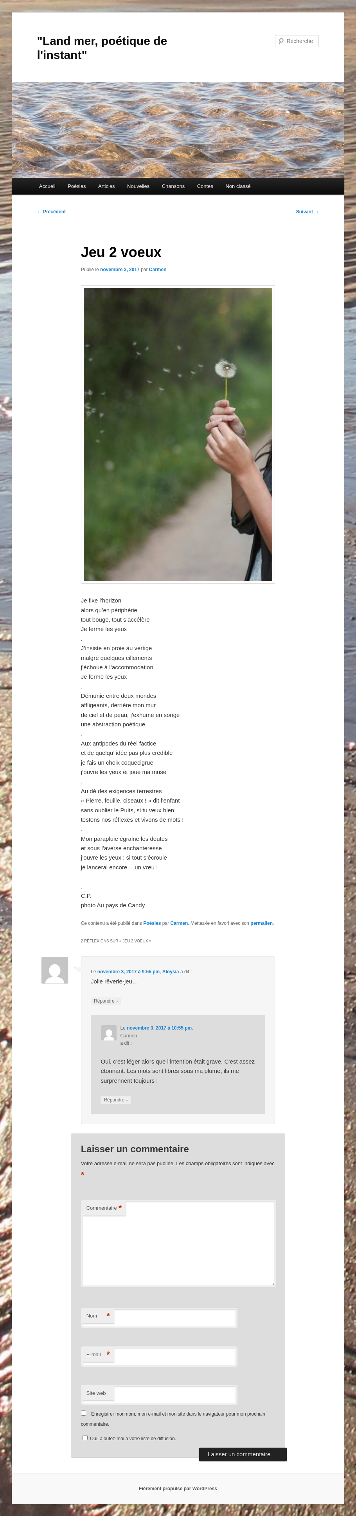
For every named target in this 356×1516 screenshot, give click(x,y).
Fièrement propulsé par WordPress (178, 1488)
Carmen (158, 269)
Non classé (237, 186)
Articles (106, 186)
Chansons (173, 186)
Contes (205, 186)
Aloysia (170, 971)
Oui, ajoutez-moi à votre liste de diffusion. (129, 1438)
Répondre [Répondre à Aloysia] (106, 1001)
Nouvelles (138, 186)
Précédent (51, 212)
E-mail (98, 1354)
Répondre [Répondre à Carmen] (116, 1100)
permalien (261, 923)
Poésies (77, 186)
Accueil (47, 186)
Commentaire (104, 1208)
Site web (96, 1393)
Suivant (307, 212)
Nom (98, 1316)
